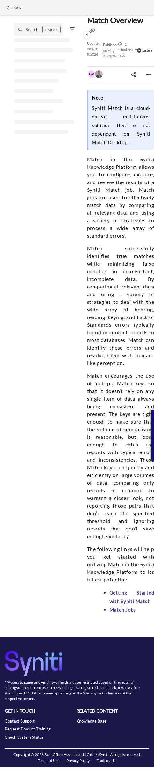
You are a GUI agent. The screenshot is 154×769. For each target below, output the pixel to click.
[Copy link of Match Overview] (92, 30)
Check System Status (24, 737)
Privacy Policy (78, 760)
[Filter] (72, 29)
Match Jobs (122, 610)
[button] (38, 29)
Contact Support (20, 720)
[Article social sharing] (133, 74)
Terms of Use (48, 760)
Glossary (14, 7)
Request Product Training (28, 728)
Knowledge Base (91, 720)
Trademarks (106, 760)
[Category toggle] (87, 35)
